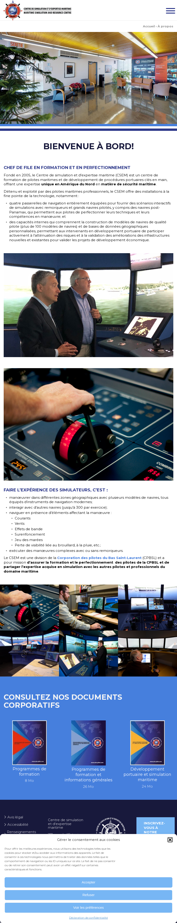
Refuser (89, 895)
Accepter (88, 882)
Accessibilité (17, 824)
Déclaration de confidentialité (88, 917)
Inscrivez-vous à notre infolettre (155, 830)
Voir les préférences (88, 907)
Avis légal (15, 817)
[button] (170, 839)
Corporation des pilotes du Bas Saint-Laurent (99, 558)
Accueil (149, 26)
